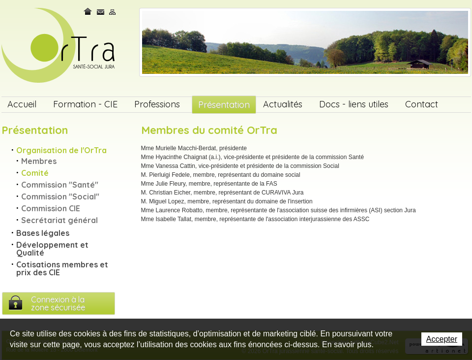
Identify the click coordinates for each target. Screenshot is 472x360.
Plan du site (112, 11)
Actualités (282, 104)
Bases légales (42, 233)
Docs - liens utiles (353, 104)
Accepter (441, 339)
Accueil (21, 104)
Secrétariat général (59, 220)
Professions (157, 104)
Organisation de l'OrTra (61, 150)
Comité (35, 173)
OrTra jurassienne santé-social (59, 46)
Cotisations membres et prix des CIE (62, 268)
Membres (39, 161)
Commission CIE (50, 208)
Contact (101, 11)
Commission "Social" (60, 196)
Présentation (224, 104)
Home (88, 11)
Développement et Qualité (52, 249)
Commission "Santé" (59, 185)
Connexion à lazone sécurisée (58, 303)
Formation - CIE (85, 104)
